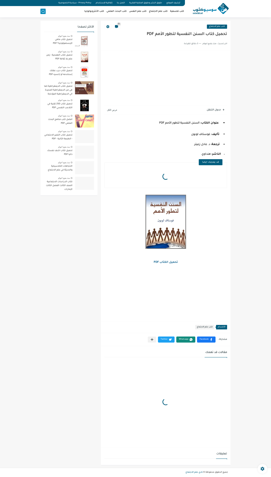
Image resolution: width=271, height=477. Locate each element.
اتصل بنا (121, 3)
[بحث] (43, 11)
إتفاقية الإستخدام (104, 3)
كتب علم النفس (137, 11)
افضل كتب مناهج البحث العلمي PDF (60, 121)
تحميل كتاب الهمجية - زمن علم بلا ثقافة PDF (59, 57)
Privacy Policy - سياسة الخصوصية (74, 3)
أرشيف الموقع (173, 3)
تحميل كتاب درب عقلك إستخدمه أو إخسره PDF (60, 73)
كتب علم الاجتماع (158, 11)
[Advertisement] (165, 78)
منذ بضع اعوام (64, 36)
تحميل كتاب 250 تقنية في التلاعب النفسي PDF (59, 106)
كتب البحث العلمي (116, 11)
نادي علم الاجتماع (194, 472)
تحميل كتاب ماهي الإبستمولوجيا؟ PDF (62, 41)
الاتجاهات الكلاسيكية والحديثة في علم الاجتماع (60, 168)
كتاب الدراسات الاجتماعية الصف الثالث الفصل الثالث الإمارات (59, 186)
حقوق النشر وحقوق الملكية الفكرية (145, 3)
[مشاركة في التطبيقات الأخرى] (152, 340)
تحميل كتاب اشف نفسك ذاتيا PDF (59, 152)
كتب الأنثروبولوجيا (94, 11)
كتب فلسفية (177, 11)
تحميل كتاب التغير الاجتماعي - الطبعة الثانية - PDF (58, 137)
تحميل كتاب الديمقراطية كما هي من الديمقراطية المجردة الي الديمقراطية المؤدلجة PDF (58, 90)
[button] (206, 340)
